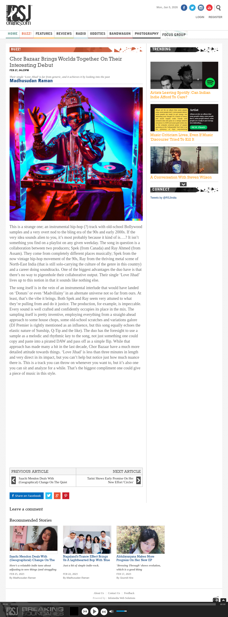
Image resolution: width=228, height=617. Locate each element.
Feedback (129, 593)
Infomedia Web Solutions (121, 598)
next (104, 611)
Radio (81, 34)
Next (183, 184)
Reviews (64, 34)
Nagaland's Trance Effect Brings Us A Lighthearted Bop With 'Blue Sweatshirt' (86, 560)
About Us (99, 593)
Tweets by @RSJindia (163, 197)
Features (44, 34)
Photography (147, 34)
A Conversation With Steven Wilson (181, 177)
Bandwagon (120, 34)
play (94, 611)
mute (111, 611)
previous (85, 611)
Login (200, 17)
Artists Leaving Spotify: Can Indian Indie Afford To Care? (180, 94)
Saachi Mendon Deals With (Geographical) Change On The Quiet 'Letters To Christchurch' (32, 560)
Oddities (97, 34)
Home (13, 34)
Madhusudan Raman (31, 81)
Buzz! (27, 34)
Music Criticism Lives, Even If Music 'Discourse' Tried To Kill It (181, 137)
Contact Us (114, 593)
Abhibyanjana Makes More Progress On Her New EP (135, 558)
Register (215, 17)
